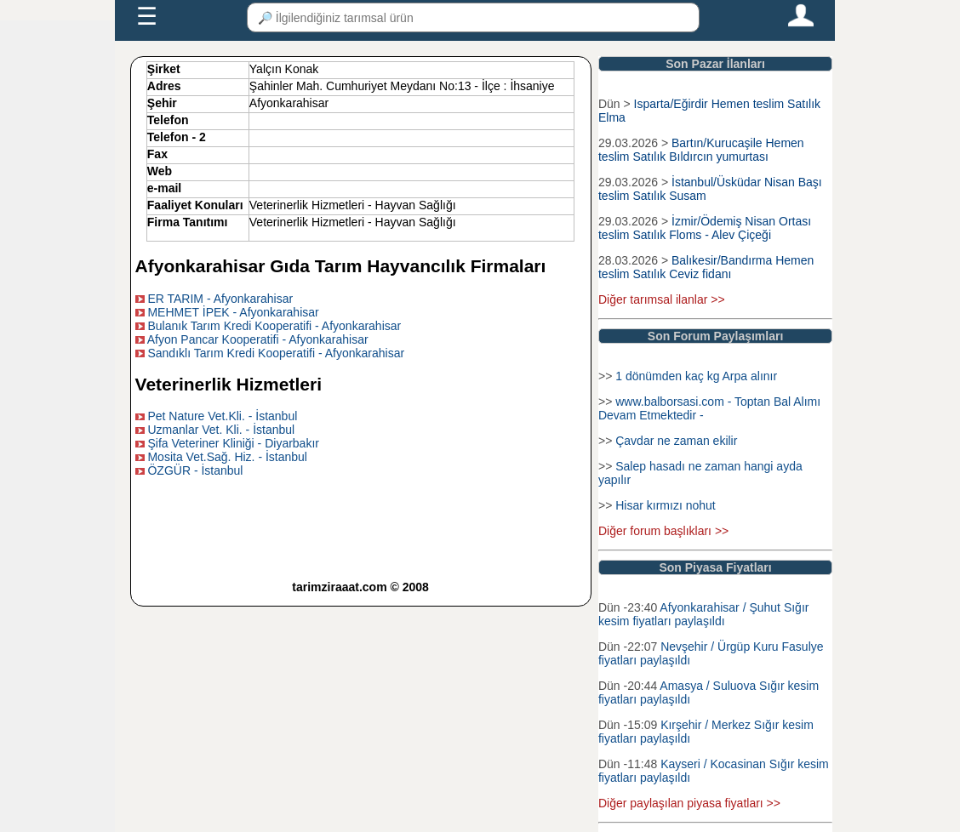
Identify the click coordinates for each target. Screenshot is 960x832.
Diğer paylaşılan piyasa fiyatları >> (689, 803)
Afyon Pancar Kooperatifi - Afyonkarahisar (258, 339)
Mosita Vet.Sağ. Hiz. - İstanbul (227, 457)
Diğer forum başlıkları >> (663, 531)
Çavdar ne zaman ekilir (676, 440)
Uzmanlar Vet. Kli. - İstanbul (220, 429)
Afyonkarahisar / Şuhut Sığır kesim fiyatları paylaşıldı (703, 614)
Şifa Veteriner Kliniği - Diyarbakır (233, 443)
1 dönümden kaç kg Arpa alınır (696, 376)
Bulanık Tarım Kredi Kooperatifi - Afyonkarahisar (274, 326)
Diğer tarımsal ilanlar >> (661, 299)
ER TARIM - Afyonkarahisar (220, 298)
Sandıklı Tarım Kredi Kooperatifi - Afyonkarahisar (275, 353)
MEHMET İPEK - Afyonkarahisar (232, 312)
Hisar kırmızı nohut (665, 505)
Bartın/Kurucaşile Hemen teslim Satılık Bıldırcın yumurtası (701, 149)
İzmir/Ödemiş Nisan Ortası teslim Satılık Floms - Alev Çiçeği (704, 228)
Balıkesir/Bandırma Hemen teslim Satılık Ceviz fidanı (706, 267)
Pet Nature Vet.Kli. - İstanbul (222, 416)
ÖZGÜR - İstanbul (195, 470)
